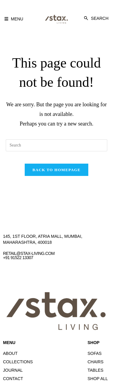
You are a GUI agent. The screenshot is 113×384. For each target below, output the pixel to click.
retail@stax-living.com (29, 253)
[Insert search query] (57, 145)
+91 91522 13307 (18, 257)
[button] (14, 19)
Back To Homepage (56, 170)
